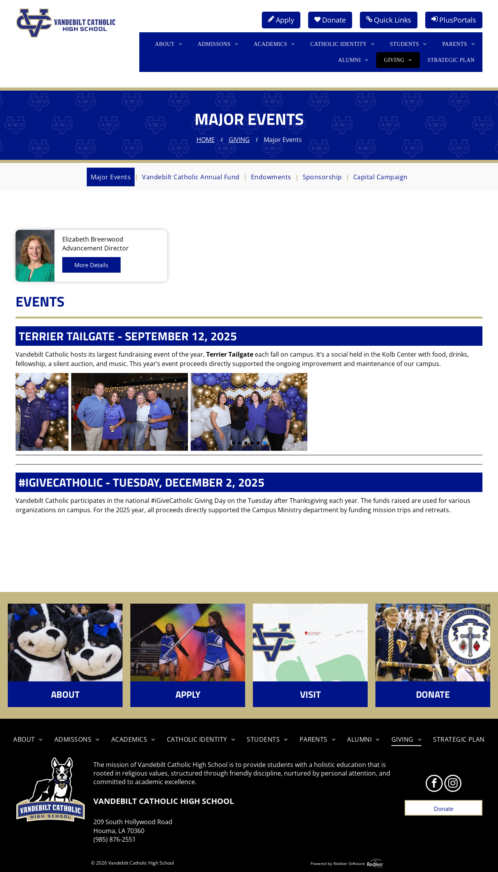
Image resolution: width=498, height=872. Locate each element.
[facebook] (434, 784)
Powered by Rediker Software (337, 863)
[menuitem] (168, 44)
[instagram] (452, 784)
